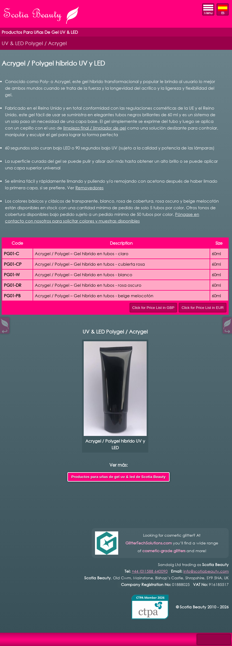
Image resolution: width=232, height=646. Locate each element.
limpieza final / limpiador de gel (94, 127)
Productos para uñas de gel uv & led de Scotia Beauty (118, 477)
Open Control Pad (8, 638)
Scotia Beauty (41, 16)
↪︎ (227, 330)
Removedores (89, 187)
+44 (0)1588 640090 (150, 571)
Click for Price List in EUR (202, 308)
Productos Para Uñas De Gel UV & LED (40, 32)
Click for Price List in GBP (153, 308)
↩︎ (5, 330)
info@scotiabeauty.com (206, 571)
